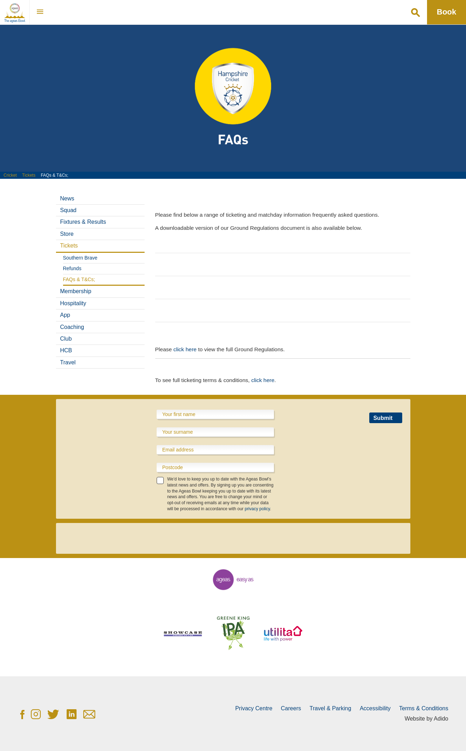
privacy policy (257, 508)
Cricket (10, 175)
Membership (75, 291)
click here (184, 349)
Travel (68, 362)
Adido (441, 719)
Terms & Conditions (423, 708)
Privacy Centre (254, 708)
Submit (382, 418)
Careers (291, 708)
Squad (68, 210)
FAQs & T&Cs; (79, 279)
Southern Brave (80, 258)
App (65, 315)
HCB (66, 350)
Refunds (72, 268)
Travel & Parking (330, 708)
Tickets (28, 175)
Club (66, 339)
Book (446, 11)
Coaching (72, 327)
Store (67, 234)
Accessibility (375, 708)
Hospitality (73, 303)
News (67, 198)
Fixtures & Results (83, 222)
